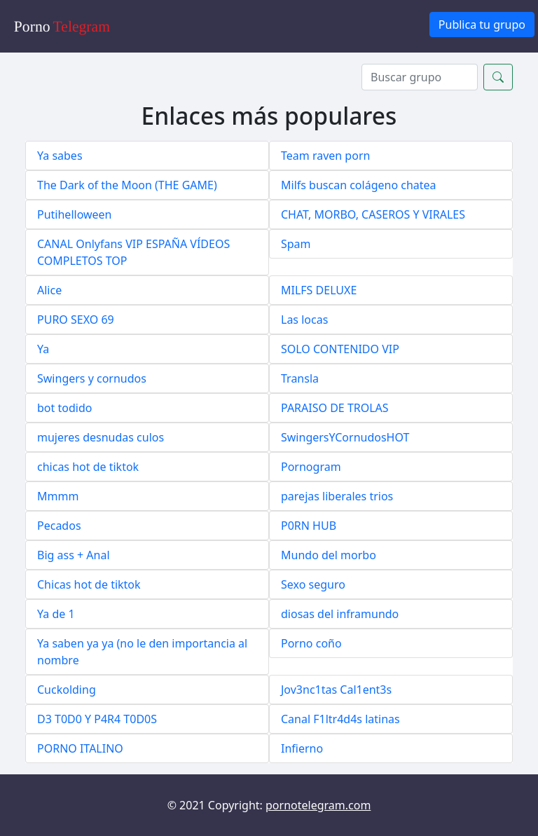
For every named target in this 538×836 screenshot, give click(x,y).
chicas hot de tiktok (88, 466)
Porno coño (311, 643)
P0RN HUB (308, 525)
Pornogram (311, 466)
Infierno (302, 748)
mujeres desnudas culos (100, 437)
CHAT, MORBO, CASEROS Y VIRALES (373, 214)
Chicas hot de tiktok (89, 584)
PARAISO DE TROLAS (335, 408)
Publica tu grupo (482, 24)
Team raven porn (325, 155)
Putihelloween (74, 214)
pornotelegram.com (318, 805)
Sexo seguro (313, 584)
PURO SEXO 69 (75, 319)
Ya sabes (60, 155)
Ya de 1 (56, 614)
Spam (296, 244)
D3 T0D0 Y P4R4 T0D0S (97, 719)
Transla (300, 378)
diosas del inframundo (340, 614)
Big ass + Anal (73, 555)
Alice (49, 290)
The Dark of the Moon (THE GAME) (127, 185)
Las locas (304, 319)
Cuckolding (66, 689)
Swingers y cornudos (91, 378)
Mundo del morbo (328, 555)
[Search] (419, 77)
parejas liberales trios (337, 496)
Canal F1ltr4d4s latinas (340, 719)
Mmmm (57, 496)
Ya (43, 349)
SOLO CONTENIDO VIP (340, 349)
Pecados (59, 525)
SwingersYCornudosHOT (345, 437)
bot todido (64, 408)
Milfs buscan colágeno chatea (358, 185)
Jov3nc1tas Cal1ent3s (336, 689)
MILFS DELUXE (319, 290)
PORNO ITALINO (80, 748)
